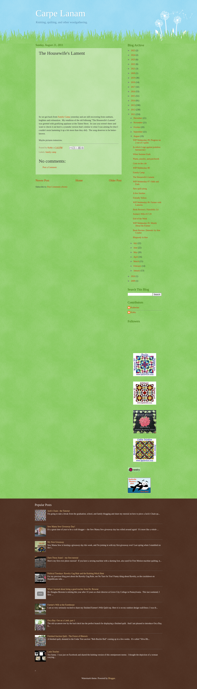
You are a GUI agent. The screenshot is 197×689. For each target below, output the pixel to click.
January (136, 270)
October (137, 127)
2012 (133, 110)
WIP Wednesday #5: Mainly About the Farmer (145, 224)
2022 (133, 64)
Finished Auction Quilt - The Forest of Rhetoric (67, 636)
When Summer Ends (141, 154)
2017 (133, 87)
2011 (133, 114)
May (135, 252)
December (138, 118)
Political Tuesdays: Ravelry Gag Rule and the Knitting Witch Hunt (75, 573)
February (137, 266)
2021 (133, 68)
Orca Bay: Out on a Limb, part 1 (61, 620)
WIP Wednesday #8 (141, 168)
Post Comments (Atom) (57, 187)
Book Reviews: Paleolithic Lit (146, 209)
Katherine (135, 307)
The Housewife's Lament (143, 177)
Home (79, 180)
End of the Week (140, 219)
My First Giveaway (55, 542)
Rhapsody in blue (140, 237)
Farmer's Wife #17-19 (142, 214)
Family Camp (64, 117)
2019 (133, 78)
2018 (133, 82)
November (138, 122)
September (138, 132)
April (135, 257)
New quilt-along (140, 189)
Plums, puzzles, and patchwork (146, 159)
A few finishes (139, 193)
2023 (133, 59)
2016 (133, 91)
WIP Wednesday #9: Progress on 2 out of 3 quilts (147, 141)
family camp (51, 152)
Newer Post (42, 180)
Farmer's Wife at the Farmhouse (60, 605)
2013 (133, 105)
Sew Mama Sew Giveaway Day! (61, 526)
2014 (133, 100)
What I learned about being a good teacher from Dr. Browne (72, 589)
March (136, 261)
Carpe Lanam (61, 13)
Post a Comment (50, 167)
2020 (133, 73)
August (136, 136)
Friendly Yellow (140, 198)
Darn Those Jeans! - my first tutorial (62, 558)
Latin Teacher (53, 652)
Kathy (133, 312)
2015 (133, 96)
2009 (133, 281)
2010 (133, 276)
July (135, 243)
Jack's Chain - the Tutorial (58, 511)
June (135, 248)
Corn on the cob (140, 163)
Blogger (111, 678)
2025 (133, 50)
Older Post (115, 180)
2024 (133, 55)
